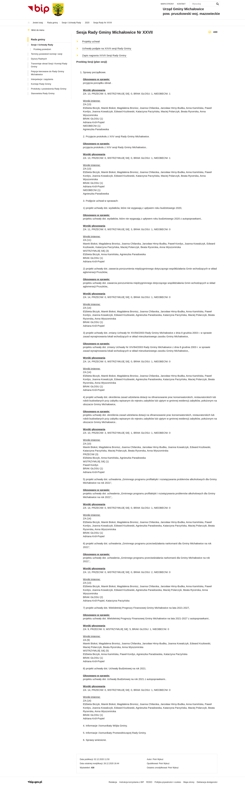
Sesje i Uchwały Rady (42, 45)
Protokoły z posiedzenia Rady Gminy (48, 89)
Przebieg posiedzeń (42, 49)
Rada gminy (38, 39)
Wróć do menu (37, 30)
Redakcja (113, 782)
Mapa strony (167, 4)
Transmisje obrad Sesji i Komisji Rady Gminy (49, 65)
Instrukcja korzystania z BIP (131, 782)
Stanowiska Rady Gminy (43, 93)
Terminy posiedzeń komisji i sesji (46, 54)
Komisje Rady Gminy (41, 84)
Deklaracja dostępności (207, 782)
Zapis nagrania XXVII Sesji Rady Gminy (104, 55)
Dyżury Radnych (39, 59)
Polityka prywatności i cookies (168, 782)
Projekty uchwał (91, 41)
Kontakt (181, 4)
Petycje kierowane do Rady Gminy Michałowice (47, 73)
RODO (149, 782)
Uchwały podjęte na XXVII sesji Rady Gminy (107, 48)
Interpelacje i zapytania (42, 79)
